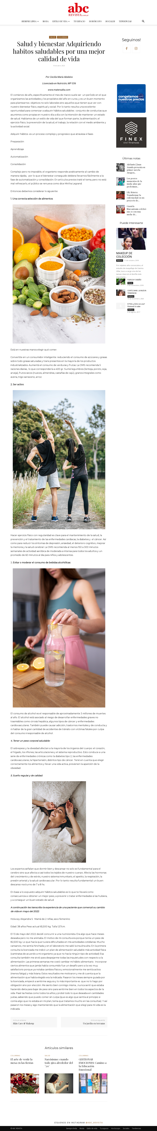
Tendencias (125, 21)
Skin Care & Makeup (23, 1023)
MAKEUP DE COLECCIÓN (124, 255)
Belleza (119, 260)
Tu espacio (79, 21)
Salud (52, 37)
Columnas (62, 37)
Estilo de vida (61, 21)
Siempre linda (30, 21)
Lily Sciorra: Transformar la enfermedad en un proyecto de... (135, 196)
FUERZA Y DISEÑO (134, 280)
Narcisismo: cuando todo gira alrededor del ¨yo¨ (59, 1062)
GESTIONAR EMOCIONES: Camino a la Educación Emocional (93, 1064)
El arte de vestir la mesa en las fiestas (22, 1060)
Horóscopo (95, 21)
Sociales (110, 21)
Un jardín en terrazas (94, 1023)
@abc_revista (94, 1122)
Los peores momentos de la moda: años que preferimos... (134, 182)
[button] (143, 21)
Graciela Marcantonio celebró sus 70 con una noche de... (136, 210)
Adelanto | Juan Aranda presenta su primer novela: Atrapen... (136, 168)
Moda (46, 21)
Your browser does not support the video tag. (131, 68)
